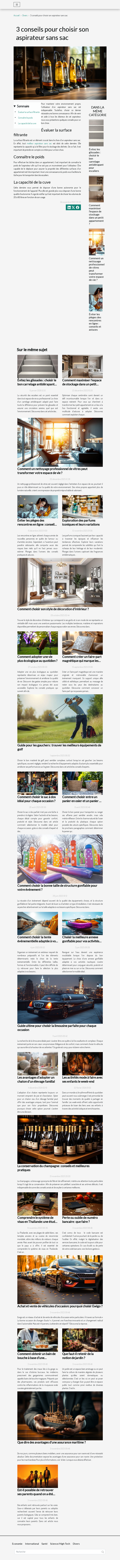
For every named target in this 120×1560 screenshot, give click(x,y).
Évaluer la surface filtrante (29, 112)
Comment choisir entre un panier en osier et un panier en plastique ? (82, 801)
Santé (45, 1543)
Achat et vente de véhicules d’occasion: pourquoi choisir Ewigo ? (60, 1306)
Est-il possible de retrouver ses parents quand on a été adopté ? (35, 1494)
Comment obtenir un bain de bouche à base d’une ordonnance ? (36, 1358)
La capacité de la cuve (27, 123)
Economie (17, 1543)
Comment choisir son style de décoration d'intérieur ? (53, 609)
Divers (24, 15)
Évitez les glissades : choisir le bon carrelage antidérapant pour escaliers (96, 160)
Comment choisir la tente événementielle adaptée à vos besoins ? (37, 941)
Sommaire (23, 106)
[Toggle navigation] (17, 4)
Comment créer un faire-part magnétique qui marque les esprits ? (81, 661)
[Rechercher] (60, 1551)
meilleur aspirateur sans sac (39, 143)
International (32, 1543)
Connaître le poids (25, 117)
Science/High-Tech (60, 1543)
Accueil (16, 15)
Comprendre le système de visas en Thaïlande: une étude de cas (37, 1222)
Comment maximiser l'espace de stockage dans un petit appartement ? (96, 214)
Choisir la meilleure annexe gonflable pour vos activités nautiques (80, 941)
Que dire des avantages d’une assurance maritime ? (51, 1442)
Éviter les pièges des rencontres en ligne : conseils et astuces (95, 322)
